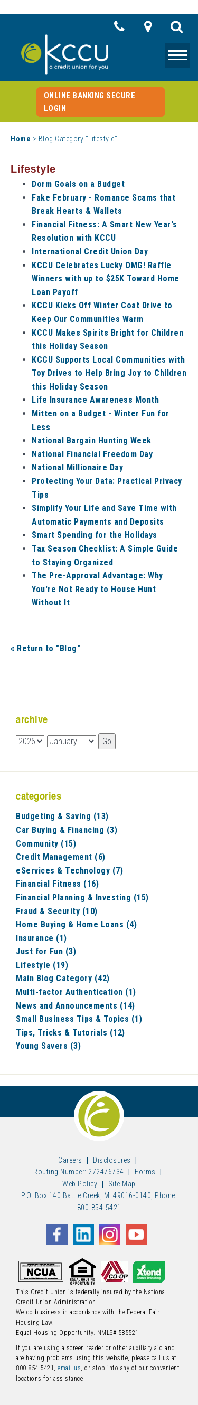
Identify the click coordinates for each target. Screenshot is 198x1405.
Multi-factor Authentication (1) (76, 992)
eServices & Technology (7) (69, 871)
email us (69, 1368)
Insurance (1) (41, 938)
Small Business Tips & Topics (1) (79, 1019)
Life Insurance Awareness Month (95, 400)
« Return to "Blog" (45, 648)
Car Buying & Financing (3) (66, 830)
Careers (70, 1160)
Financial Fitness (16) (57, 884)
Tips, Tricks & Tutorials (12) (70, 1033)
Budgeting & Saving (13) (62, 816)
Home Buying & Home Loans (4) (76, 924)
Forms (145, 1171)
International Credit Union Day (90, 251)
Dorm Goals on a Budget (78, 184)
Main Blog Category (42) (63, 978)
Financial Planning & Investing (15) (82, 898)
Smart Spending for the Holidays (94, 535)
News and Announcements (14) (75, 1006)
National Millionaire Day (77, 467)
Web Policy (79, 1184)
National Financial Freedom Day (92, 454)
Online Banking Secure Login (90, 102)
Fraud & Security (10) (57, 911)
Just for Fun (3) (46, 951)
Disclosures (112, 1160)
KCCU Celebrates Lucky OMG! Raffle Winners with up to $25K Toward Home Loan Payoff (106, 278)
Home (21, 139)
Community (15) (46, 844)
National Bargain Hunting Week (92, 440)
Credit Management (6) (61, 857)
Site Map (122, 1184)
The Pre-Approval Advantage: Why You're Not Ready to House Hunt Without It (97, 589)
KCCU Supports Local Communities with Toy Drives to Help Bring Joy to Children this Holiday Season (109, 373)
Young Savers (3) (48, 1046)
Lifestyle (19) (42, 965)
